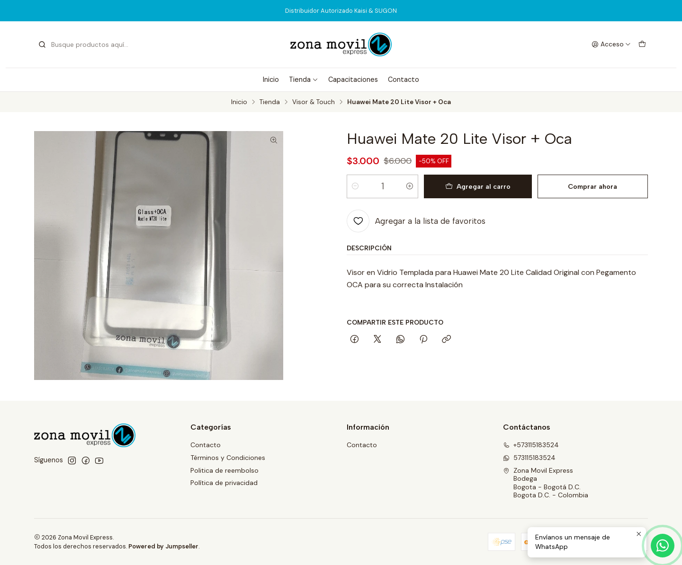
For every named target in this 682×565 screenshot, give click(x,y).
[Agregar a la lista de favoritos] (416, 221)
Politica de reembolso (224, 470)
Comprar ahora (592, 186)
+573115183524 (531, 445)
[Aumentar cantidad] (410, 186)
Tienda (303, 79)
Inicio (271, 79)
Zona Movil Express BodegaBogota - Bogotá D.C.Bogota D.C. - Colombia (545, 483)
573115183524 (529, 457)
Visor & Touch (313, 102)
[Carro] (642, 44)
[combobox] (86, 44)
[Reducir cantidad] (355, 186)
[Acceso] (611, 44)
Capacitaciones (353, 79)
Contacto (403, 79)
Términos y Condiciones (227, 457)
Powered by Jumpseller (163, 546)
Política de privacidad (224, 482)
